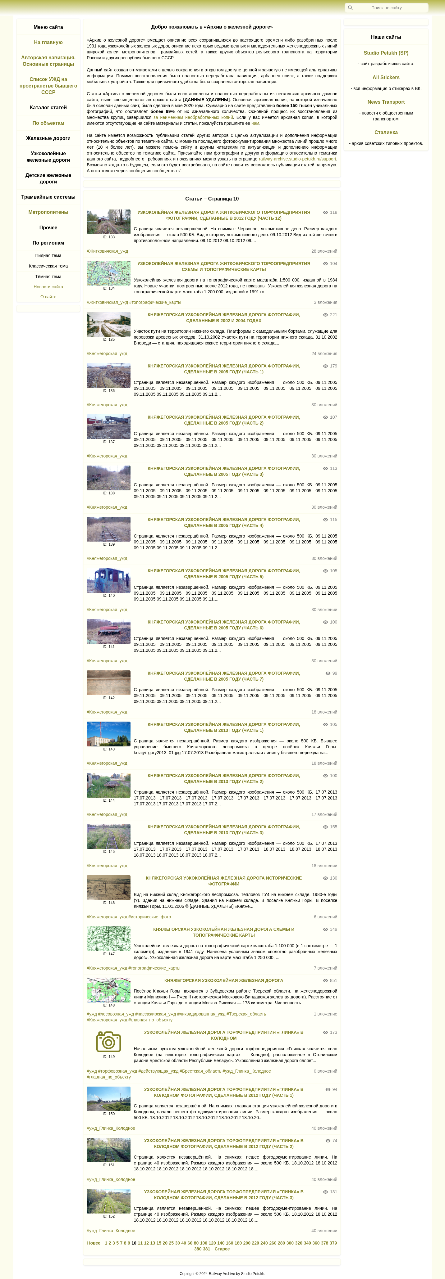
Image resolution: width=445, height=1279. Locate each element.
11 (140, 1243)
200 (246, 1243)
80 (196, 1243)
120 (212, 1243)
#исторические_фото (149, 916)
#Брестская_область (200, 1071)
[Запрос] (387, 8)
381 (206, 1248)
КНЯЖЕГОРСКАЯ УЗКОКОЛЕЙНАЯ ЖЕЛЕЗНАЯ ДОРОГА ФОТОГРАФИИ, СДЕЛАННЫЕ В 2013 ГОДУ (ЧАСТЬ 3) (224, 829)
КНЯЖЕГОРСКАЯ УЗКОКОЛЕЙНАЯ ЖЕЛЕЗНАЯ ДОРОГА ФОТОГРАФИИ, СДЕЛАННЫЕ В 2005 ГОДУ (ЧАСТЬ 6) (224, 624)
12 (146, 1243)
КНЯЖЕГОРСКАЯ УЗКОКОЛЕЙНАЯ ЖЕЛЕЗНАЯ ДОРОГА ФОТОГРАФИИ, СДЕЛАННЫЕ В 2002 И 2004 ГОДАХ (224, 317)
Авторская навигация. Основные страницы (48, 61)
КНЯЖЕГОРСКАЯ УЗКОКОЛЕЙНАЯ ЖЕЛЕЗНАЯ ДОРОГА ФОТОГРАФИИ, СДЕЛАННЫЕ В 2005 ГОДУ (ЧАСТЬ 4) (224, 522)
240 (264, 1243)
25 (171, 1243)
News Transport (386, 102)
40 (183, 1243)
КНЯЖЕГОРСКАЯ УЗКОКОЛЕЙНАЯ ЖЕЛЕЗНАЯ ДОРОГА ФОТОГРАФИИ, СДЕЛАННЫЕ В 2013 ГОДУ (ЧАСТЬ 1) (224, 727)
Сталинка (386, 132)
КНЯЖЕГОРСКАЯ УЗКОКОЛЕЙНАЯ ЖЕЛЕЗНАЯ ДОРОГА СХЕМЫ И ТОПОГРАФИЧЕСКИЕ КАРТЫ (223, 932)
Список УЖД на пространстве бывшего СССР (48, 86)
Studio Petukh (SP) (386, 53)
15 (158, 1243)
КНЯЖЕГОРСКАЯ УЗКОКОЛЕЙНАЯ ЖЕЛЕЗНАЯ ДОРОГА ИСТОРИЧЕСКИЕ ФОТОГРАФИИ (224, 881)
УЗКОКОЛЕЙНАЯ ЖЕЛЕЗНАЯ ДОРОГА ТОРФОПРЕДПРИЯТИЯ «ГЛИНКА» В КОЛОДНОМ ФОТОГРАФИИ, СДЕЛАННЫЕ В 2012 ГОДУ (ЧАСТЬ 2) (224, 1143)
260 (272, 1243)
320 (298, 1243)
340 (307, 1243)
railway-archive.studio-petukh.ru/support (297, 158)
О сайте (48, 296)
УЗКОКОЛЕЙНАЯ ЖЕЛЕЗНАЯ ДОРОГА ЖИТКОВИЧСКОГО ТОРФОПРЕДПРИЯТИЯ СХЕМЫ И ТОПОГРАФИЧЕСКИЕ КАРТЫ (223, 266)
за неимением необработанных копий (193, 117)
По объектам (48, 123)
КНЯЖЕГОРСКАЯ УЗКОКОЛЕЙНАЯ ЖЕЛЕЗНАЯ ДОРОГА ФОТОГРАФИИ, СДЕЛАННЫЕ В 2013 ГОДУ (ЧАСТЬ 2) (224, 778)
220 (255, 1243)
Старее (222, 1248)
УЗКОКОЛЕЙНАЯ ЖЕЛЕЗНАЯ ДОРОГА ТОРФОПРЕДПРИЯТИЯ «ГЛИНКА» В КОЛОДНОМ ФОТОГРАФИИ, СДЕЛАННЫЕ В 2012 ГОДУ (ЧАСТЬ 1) (224, 1092)
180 (238, 1243)
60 (190, 1243)
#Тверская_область (246, 1013)
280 (281, 1243)
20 (165, 1243)
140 (220, 1243)
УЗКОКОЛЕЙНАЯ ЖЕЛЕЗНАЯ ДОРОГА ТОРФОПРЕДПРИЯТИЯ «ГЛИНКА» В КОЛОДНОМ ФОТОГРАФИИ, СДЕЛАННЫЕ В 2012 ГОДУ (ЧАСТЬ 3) (224, 1194)
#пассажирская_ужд (155, 1013)
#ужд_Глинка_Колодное (246, 1071)
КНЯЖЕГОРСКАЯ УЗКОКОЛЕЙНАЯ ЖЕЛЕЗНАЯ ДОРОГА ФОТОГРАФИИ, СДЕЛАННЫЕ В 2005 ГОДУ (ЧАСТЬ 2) (224, 420)
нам (255, 123)
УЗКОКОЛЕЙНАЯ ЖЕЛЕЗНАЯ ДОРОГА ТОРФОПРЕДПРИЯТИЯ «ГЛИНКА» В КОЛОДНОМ (224, 1035)
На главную (48, 42)
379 (333, 1243)
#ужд (92, 1013)
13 (152, 1243)
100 (203, 1243)
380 (197, 1248)
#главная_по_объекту (150, 1019)
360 (315, 1243)
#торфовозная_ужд (117, 1071)
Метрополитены (48, 212)
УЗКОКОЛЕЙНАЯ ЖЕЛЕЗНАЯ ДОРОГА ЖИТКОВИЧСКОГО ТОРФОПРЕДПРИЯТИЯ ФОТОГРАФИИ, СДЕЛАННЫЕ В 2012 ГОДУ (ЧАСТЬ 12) (223, 215)
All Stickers (386, 77)
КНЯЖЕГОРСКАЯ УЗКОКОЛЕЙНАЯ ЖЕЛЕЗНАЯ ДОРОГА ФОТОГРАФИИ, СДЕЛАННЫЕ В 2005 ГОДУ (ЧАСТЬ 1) (224, 368)
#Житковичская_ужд (107, 251)
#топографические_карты (155, 302)
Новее (93, 1243)
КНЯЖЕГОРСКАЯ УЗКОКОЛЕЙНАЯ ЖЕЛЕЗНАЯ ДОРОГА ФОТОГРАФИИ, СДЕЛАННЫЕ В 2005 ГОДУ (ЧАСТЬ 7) (224, 676)
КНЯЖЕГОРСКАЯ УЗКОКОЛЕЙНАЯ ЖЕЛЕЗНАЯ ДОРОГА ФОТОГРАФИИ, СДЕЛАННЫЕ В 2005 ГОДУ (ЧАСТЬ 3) (224, 471)
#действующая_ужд (158, 1071)
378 (324, 1243)
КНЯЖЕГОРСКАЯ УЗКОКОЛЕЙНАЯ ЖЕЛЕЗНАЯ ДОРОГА (223, 980)
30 (177, 1243)
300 (290, 1243)
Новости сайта (48, 286)
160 (229, 1243)
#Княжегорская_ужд (107, 353)
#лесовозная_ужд (116, 1013)
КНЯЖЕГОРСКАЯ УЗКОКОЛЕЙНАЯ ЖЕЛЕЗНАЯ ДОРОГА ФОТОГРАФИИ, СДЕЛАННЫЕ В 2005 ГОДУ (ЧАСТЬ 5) (224, 573)
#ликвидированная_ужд (201, 1013)
